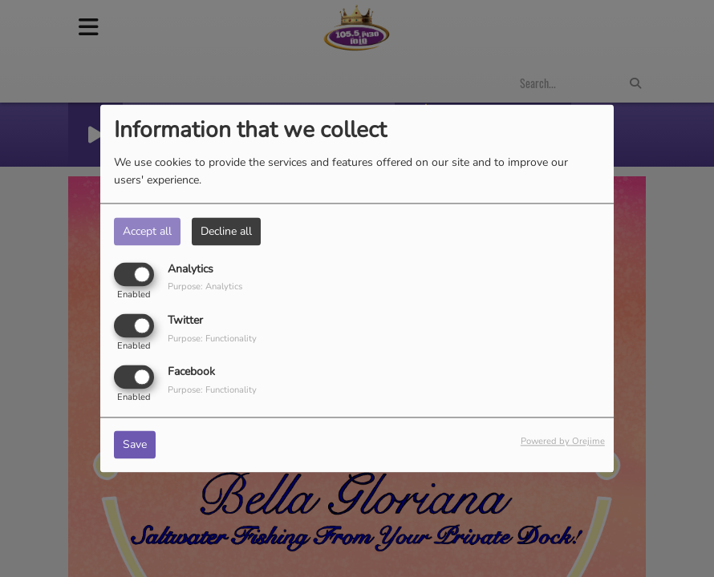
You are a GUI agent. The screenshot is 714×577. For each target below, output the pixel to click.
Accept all (147, 231)
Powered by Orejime (563, 442)
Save (135, 445)
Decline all (226, 231)
